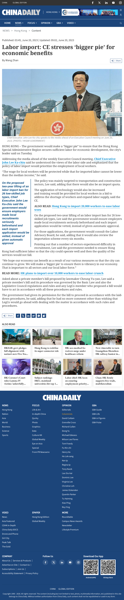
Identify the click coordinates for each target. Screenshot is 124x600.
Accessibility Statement (12, 573)
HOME (7, 23)
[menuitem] (51, 12)
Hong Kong (20, 31)
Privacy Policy (32, 573)
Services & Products (22, 560)
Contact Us (25, 564)
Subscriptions (8, 569)
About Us (6, 560)
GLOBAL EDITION (20, 2)
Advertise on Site (10, 564)
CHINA (4, 2)
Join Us (20, 569)
